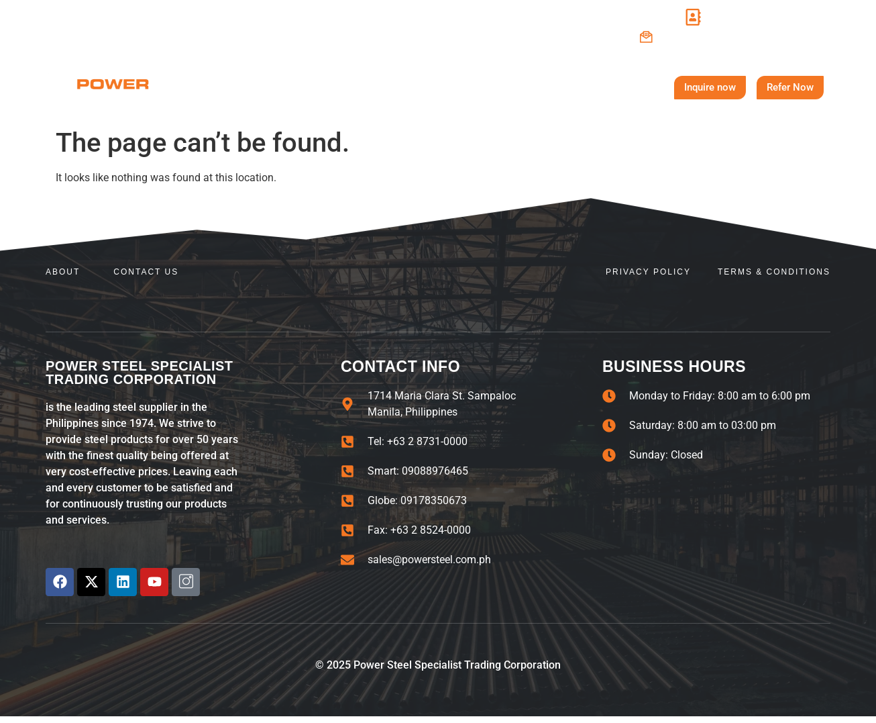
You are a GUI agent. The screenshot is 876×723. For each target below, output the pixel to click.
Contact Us (559, 87)
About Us (325, 87)
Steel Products (443, 87)
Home (254, 87)
